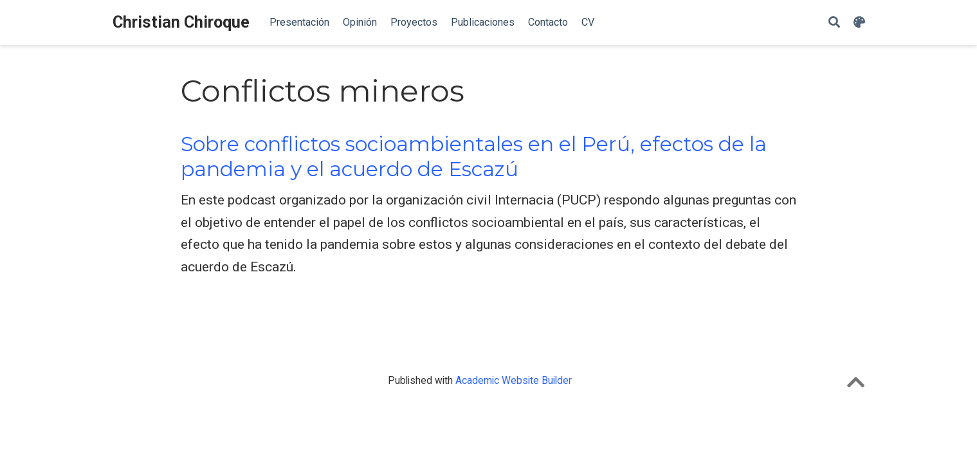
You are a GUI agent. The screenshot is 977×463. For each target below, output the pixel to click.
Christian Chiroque (181, 22)
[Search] (834, 22)
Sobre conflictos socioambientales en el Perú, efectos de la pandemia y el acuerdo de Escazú (474, 156)
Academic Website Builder (513, 380)
